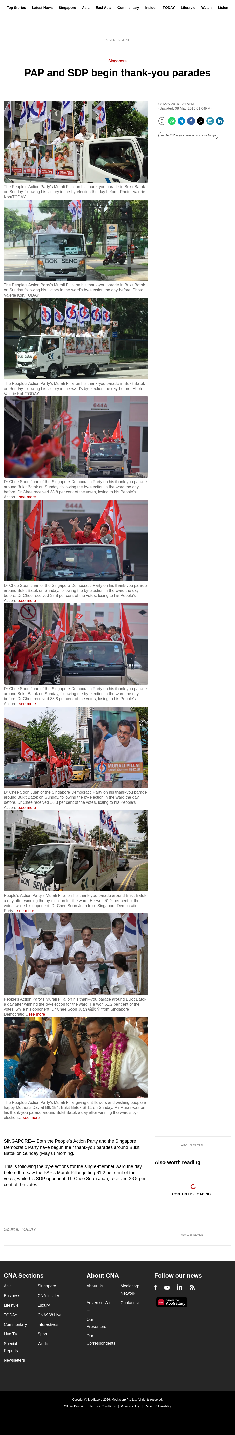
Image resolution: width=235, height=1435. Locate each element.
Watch (206, 29)
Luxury (44, 1305)
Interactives (48, 1324)
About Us (95, 1286)
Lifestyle (188, 29)
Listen (223, 29)
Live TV (10, 1334)
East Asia (103, 29)
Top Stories (16, 29)
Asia (86, 29)
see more (27, 497)
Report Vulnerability (158, 1406)
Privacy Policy (130, 1406)
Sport (42, 1334)
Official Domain (74, 1406)
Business (12, 1296)
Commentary (128, 29)
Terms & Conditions (102, 1406)
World (43, 1344)
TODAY (169, 29)
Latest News (42, 29)
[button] (188, 135)
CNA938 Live (49, 1315)
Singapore (67, 29)
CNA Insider (48, 1296)
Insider (151, 29)
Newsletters (14, 1360)
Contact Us (130, 1303)
